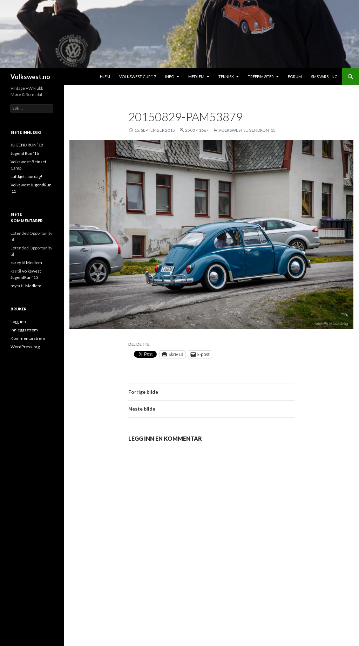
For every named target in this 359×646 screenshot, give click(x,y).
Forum (295, 76)
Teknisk (226, 76)
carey (16, 262)
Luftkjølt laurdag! (26, 176)
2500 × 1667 (197, 130)
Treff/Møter (261, 76)
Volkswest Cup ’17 (137, 76)
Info (169, 76)
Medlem (196, 76)
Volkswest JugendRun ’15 (247, 130)
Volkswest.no (30, 77)
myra (15, 285)
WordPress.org (25, 346)
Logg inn (18, 321)
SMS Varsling (324, 76)
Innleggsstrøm (24, 329)
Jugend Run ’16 (25, 153)
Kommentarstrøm (28, 338)
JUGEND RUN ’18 (27, 144)
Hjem (105, 76)
